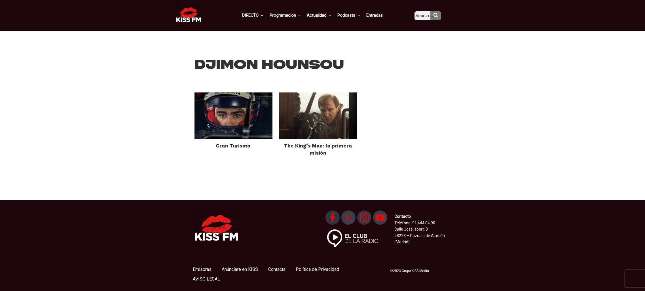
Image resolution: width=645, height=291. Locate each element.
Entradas (379, 15)
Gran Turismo (233, 146)
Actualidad (326, 15)
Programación (293, 15)
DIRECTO (262, 15)
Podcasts (355, 15)
